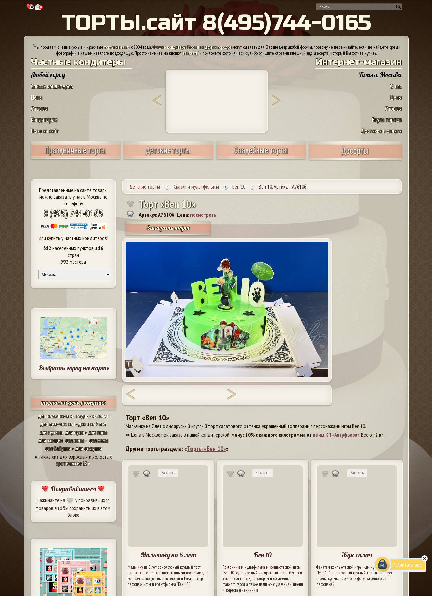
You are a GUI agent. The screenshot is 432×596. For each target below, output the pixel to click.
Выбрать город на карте (73, 367)
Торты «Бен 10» (206, 449)
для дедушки (88, 448)
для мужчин (51, 432)
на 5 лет (101, 416)
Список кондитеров (52, 86)
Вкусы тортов (387, 120)
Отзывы (39, 108)
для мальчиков (53, 416)
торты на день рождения (73, 402)
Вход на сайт (45, 131)
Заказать (168, 473)
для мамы (98, 440)
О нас (396, 86)
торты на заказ (117, 47)
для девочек (53, 424)
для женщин (50, 440)
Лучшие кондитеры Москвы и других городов (191, 47)
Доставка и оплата (381, 131)
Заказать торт (168, 228)
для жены (74, 440)
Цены (36, 97)
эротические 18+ (73, 463)
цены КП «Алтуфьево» (336, 434)
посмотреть (203, 214)
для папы (97, 432)
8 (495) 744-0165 (73, 213)
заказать (190, 53)
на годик (79, 416)
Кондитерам (44, 120)
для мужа (74, 432)
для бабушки (58, 448)
